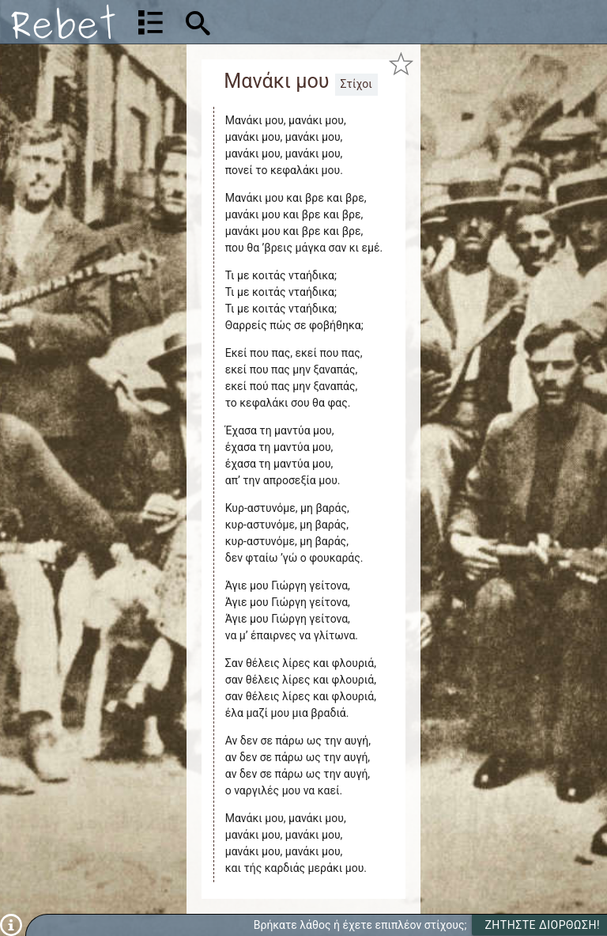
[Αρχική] (63, 22)
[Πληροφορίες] (11, 924)
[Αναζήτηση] (298, 22)
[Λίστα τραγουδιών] (150, 22)
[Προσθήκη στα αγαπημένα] (401, 64)
